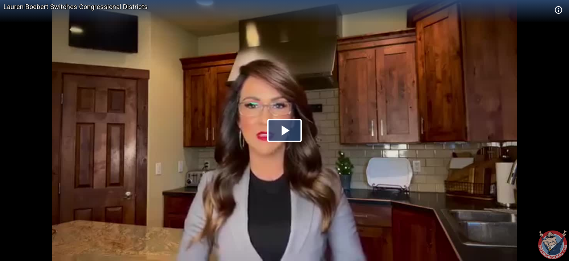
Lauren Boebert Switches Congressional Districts (76, 7)
